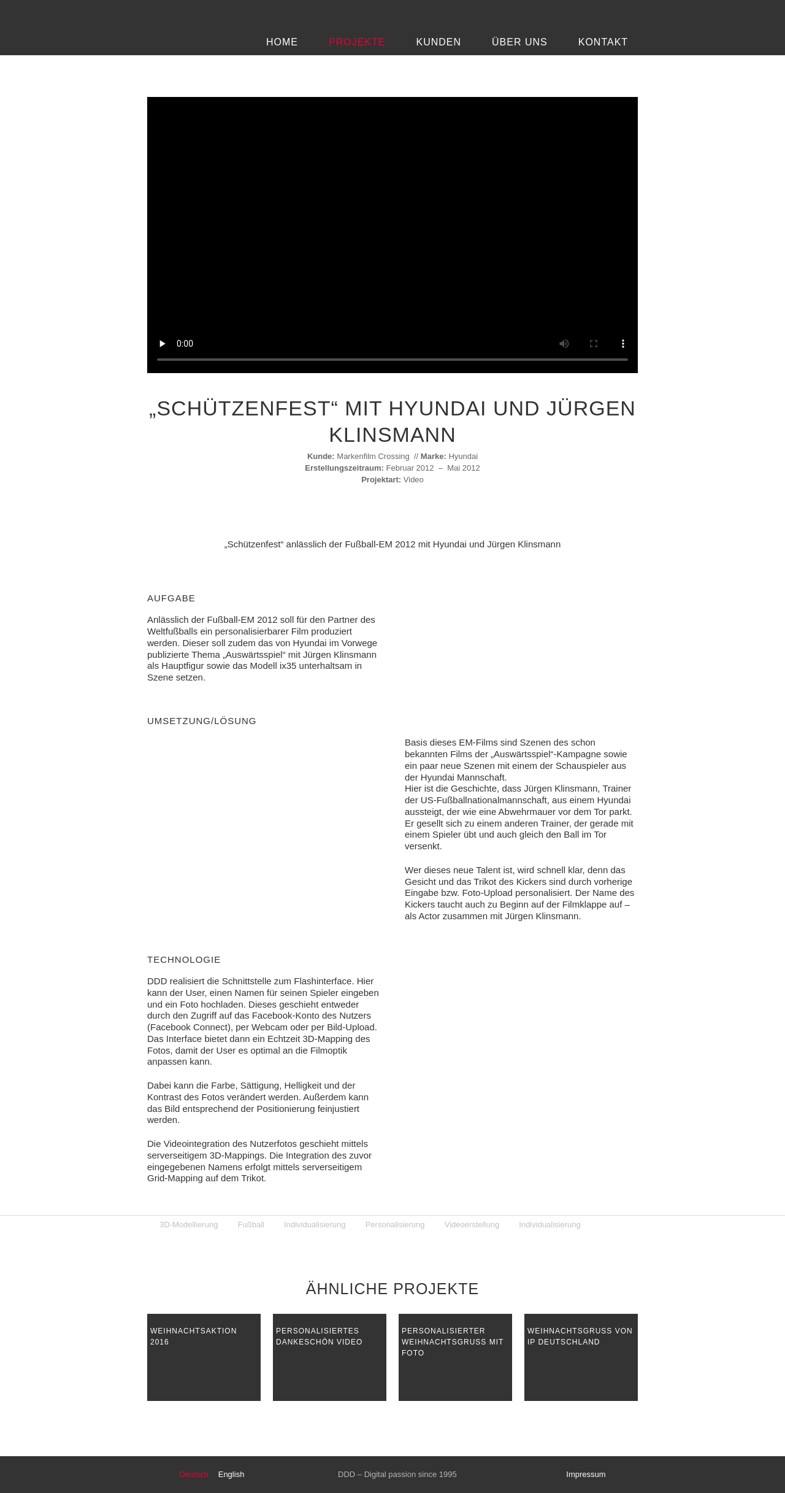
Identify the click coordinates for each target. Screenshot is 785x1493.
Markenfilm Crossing (373, 456)
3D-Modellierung (188, 1224)
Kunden (438, 42)
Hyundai (463, 456)
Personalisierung (395, 1224)
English (231, 1474)
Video (414, 479)
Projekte (357, 42)
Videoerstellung (472, 1224)
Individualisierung (314, 1224)
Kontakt (603, 42)
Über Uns (520, 42)
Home (282, 42)
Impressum (585, 1474)
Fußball (251, 1224)
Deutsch (194, 1474)
